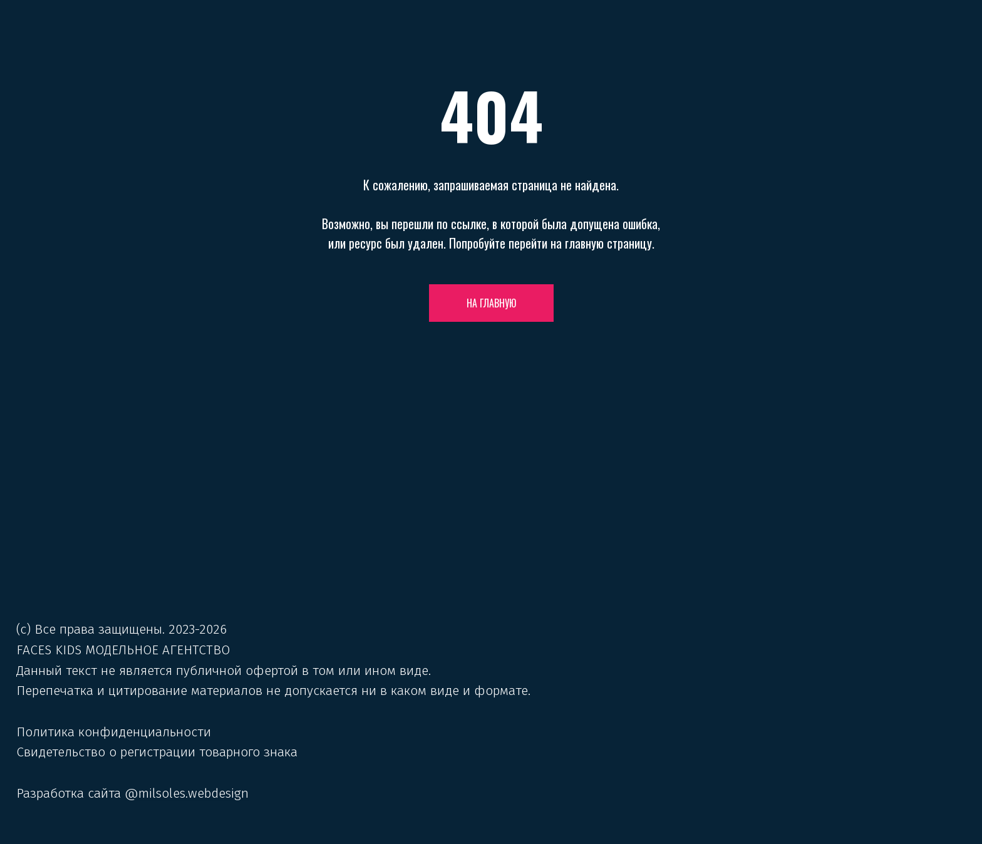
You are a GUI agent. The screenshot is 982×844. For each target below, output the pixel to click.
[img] (491, 538)
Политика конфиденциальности (113, 732)
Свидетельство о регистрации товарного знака (156, 752)
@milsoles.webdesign (187, 793)
